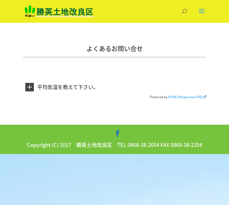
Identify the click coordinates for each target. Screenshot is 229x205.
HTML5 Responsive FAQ (187, 97)
